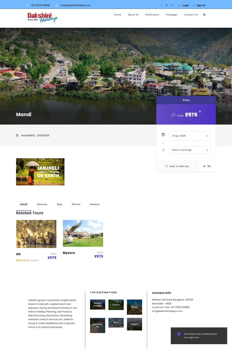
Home (117, 14)
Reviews (95, 204)
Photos (76, 204)
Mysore (69, 253)
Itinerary (42, 204)
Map (59, 204)
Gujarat (134, 324)
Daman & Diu (98, 325)
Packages (171, 14)
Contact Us (191, 14)
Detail (23, 204)
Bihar (134, 307)
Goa (116, 322)
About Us (133, 14)
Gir (18, 254)
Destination (152, 14)
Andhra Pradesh (97, 304)
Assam (116, 304)
